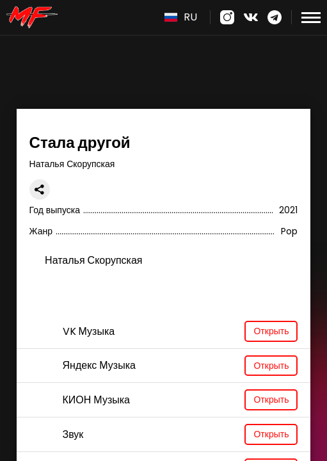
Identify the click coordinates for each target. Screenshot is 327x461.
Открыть (271, 331)
